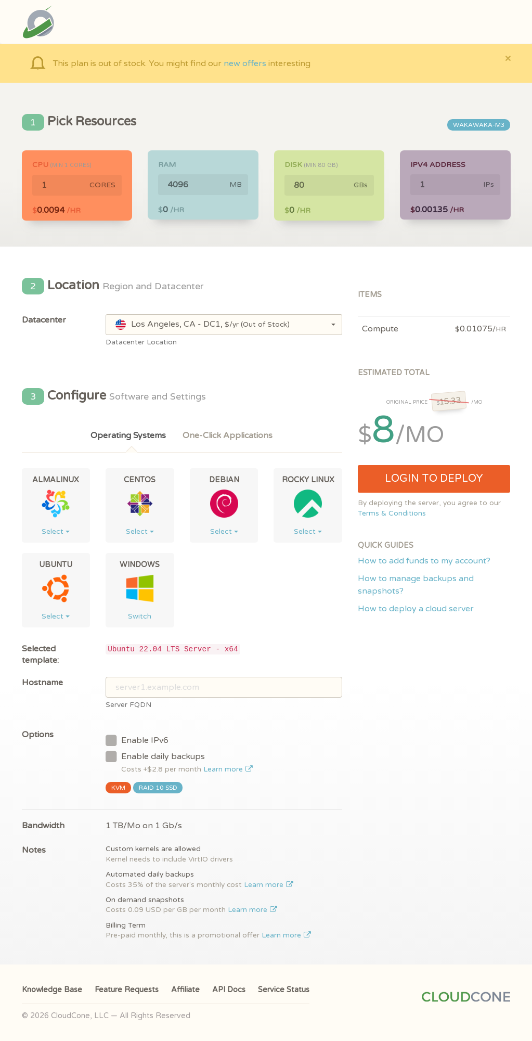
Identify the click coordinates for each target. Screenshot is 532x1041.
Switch (139, 616)
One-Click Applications (228, 435)
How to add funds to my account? (424, 561)
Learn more (228, 769)
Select (56, 531)
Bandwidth (43, 825)
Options (38, 734)
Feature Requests (127, 989)
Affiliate (185, 989)
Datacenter (44, 320)
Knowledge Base (52, 989)
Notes (34, 850)
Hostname (42, 682)
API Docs (228, 989)
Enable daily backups (179, 762)
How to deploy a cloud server (416, 608)
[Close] (508, 58)
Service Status (283, 989)
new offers (245, 63)
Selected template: (40, 655)
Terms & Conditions (392, 513)
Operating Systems (128, 435)
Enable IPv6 (137, 740)
